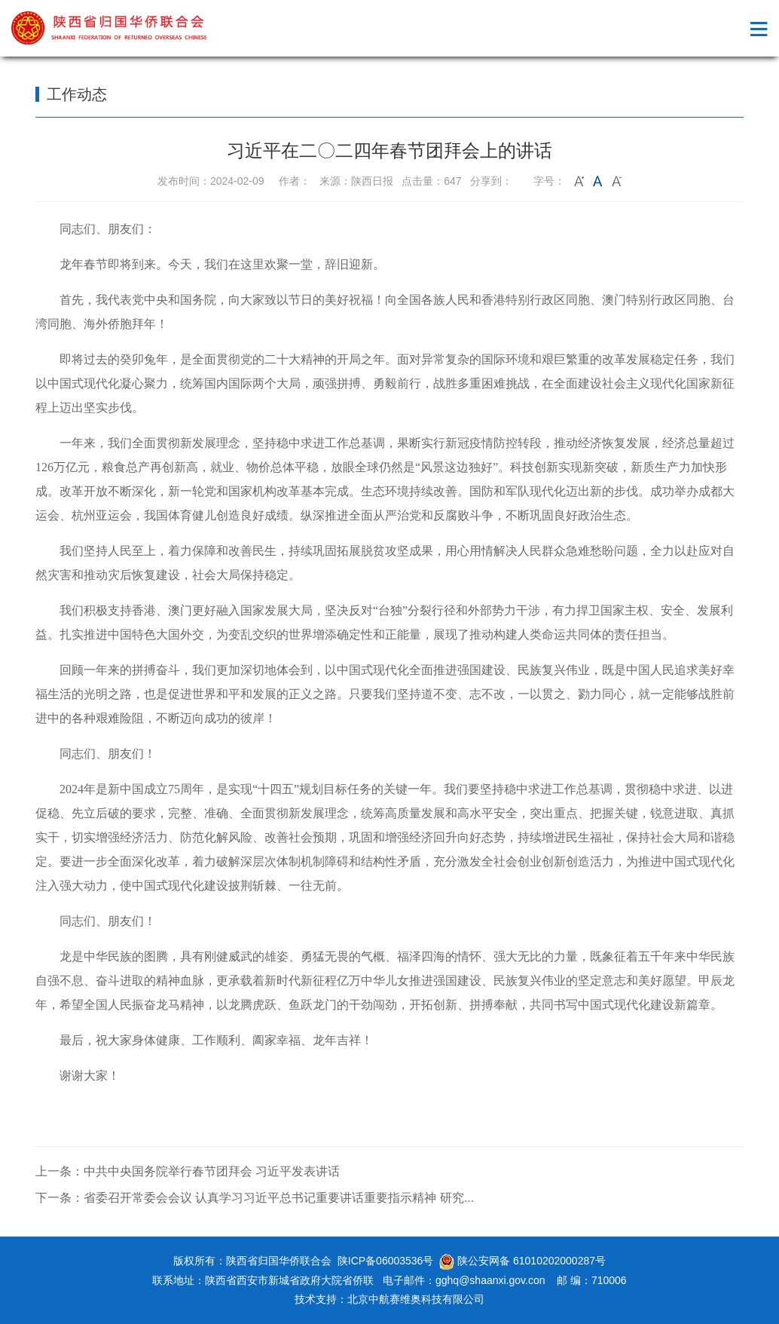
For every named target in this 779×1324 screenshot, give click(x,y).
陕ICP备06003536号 (386, 1261)
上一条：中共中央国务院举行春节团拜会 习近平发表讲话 (187, 1171)
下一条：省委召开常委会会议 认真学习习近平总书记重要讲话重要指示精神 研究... (254, 1197)
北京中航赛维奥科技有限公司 (415, 1299)
